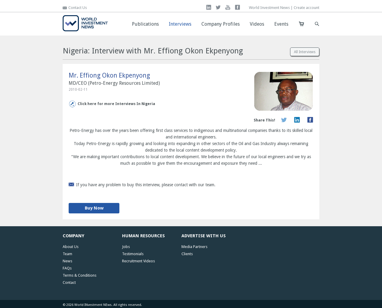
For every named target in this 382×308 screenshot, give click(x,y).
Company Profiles (220, 24)
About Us (70, 246)
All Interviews (304, 52)
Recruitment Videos (138, 261)
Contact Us (77, 7)
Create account (306, 7)
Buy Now (94, 208)
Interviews (180, 24)
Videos (257, 24)
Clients (187, 254)
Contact (69, 282)
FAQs (67, 268)
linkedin (208, 7)
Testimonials (133, 254)
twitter (218, 7)
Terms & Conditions (79, 275)
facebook (237, 7)
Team (67, 254)
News (67, 261)
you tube (227, 7)
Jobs (126, 246)
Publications (145, 24)
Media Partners (194, 246)
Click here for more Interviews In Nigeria (116, 104)
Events (281, 24)
